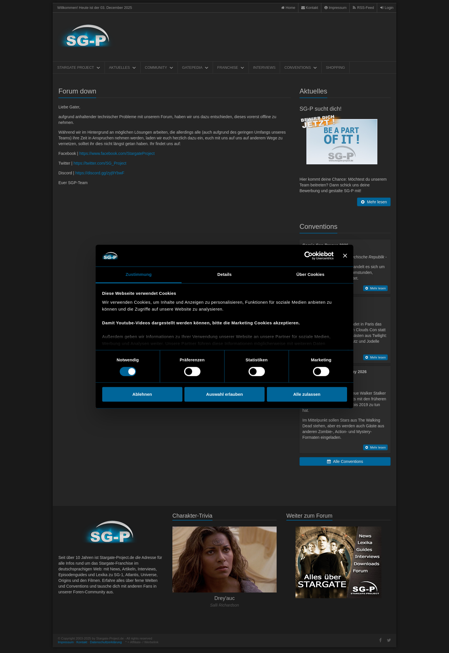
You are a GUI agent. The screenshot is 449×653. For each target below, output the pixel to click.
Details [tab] (224, 274)
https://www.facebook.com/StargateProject (117, 153)
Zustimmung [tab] (139, 274)
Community (159, 68)
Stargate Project (78, 68)
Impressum (66, 642)
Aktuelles (122, 68)
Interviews (264, 68)
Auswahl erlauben (224, 394)
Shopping (335, 68)
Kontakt (81, 642)
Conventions (300, 68)
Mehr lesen (374, 202)
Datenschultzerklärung (106, 642)
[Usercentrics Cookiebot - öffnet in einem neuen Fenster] (308, 255)
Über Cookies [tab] (310, 274)
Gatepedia (195, 68)
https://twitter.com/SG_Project (100, 163)
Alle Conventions (345, 461)
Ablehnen (142, 394)
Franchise (230, 68)
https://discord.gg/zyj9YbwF (99, 173)
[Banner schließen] (345, 256)
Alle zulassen (306, 394)
